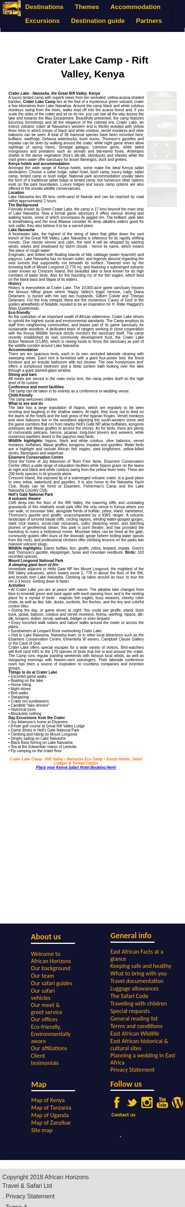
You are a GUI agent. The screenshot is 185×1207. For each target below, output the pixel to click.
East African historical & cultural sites (139, 1044)
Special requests (130, 1011)
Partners (149, 20)
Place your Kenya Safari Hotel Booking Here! (76, 767)
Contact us (124, 1114)
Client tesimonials (45, 1059)
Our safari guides (51, 983)
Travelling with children (138, 1003)
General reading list (134, 1018)
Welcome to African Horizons (51, 957)
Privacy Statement (132, 1069)
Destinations (44, 7)
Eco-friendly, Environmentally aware (50, 1034)
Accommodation (135, 7)
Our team (42, 975)
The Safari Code (129, 996)
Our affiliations (49, 1048)
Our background (50, 968)
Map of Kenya (48, 1100)
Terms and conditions (136, 1026)
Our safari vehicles (43, 994)
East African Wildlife (134, 1033)
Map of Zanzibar (51, 1122)
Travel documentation (137, 980)
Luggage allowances (134, 988)
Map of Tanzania (51, 1107)
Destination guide (98, 20)
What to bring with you (138, 973)
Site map (42, 1130)
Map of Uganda (50, 1115)
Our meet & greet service (46, 1008)
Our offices (44, 1019)
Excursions (42, 20)
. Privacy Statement (28, 1196)
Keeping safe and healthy (140, 965)
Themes (87, 7)
